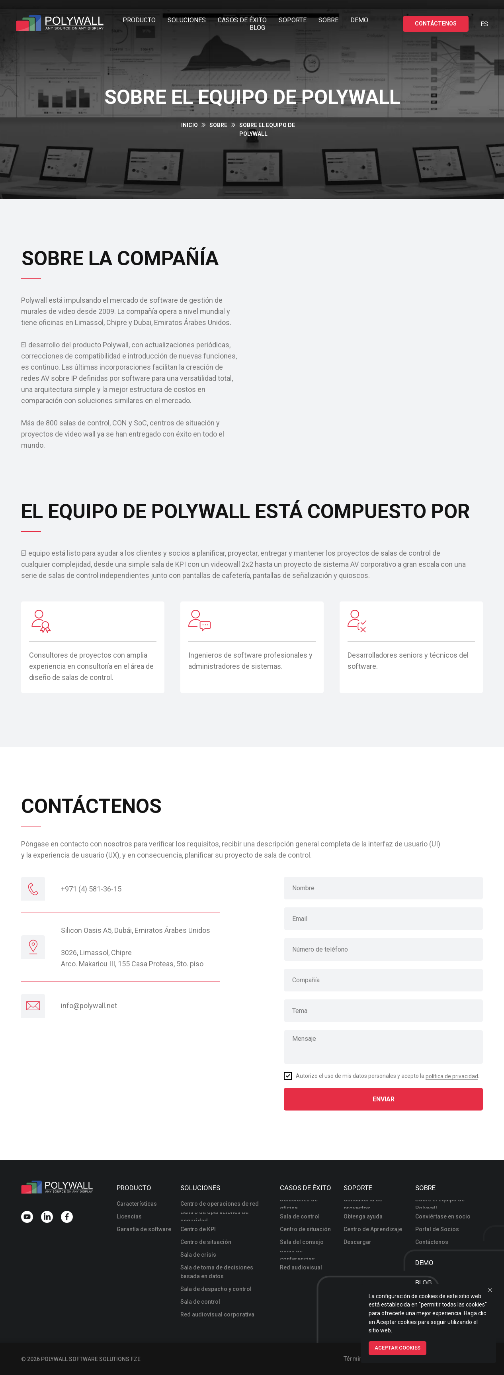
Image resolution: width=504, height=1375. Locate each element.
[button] (436, 24)
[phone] (383, 949)
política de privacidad (452, 1076)
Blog (257, 27)
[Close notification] (490, 1290)
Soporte (293, 20)
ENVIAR (384, 1099)
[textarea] (383, 1047)
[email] (383, 918)
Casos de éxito (242, 20)
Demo (359, 20)
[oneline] (383, 980)
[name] (383, 888)
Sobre (328, 20)
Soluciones (187, 20)
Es (484, 24)
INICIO (189, 125)
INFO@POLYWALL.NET (89, 1005)
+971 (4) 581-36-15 (91, 889)
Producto (139, 20)
